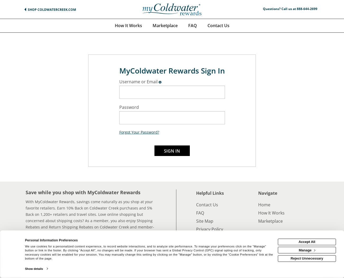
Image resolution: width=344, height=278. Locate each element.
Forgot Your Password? (139, 132)
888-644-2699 (307, 9)
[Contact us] (218, 25)
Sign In (172, 151)
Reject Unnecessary (307, 258)
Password (129, 107)
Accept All (307, 242)
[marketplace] (165, 25)
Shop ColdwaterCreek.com (52, 9)
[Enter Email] (172, 92)
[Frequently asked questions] (192, 25)
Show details (34, 268)
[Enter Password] (172, 117)
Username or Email (138, 82)
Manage (307, 250)
